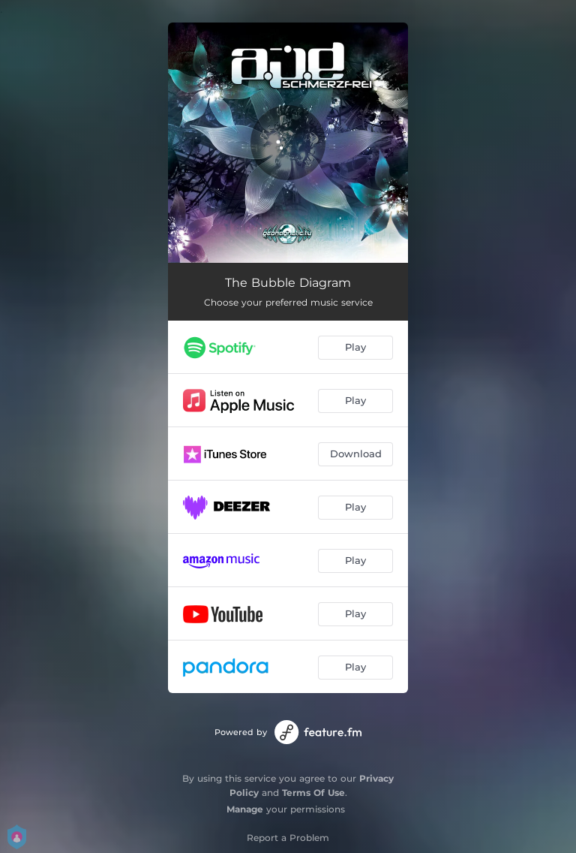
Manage (244, 809)
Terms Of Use (313, 792)
